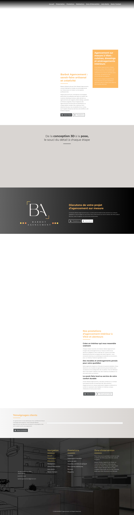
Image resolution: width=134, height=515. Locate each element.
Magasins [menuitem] (71, 472)
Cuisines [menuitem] (70, 456)
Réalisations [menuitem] (80, 4)
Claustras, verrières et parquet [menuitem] (77, 464)
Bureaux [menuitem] (70, 469)
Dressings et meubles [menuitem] (75, 458)
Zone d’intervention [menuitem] (92, 4)
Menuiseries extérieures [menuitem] (75, 466)
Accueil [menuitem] (51, 4)
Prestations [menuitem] (70, 4)
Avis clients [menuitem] (105, 4)
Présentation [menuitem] (60, 4)
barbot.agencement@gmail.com (27, 478)
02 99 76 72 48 (22, 476)
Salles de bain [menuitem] (72, 461)
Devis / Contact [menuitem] (116, 4)
